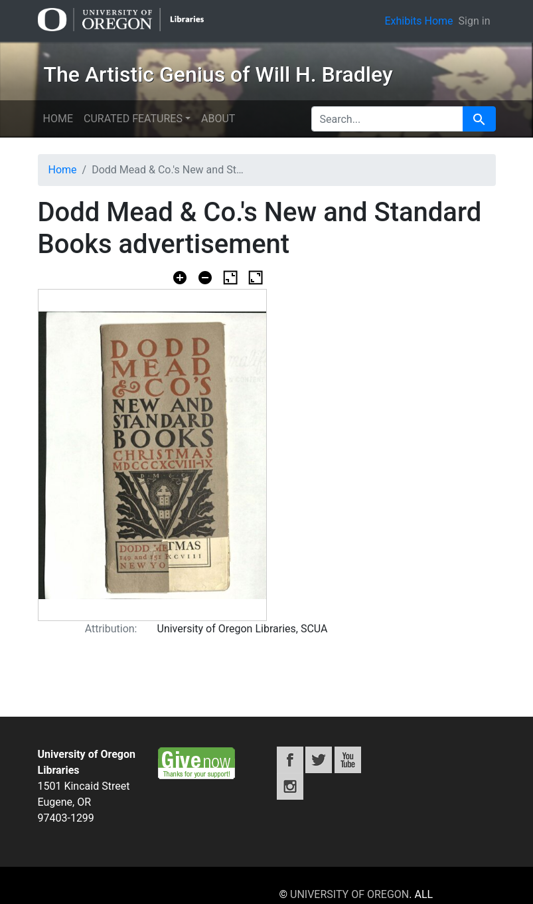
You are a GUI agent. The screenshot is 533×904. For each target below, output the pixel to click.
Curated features (133, 118)
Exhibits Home (418, 21)
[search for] (387, 119)
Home (58, 118)
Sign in (475, 21)
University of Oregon (349, 894)
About (218, 118)
